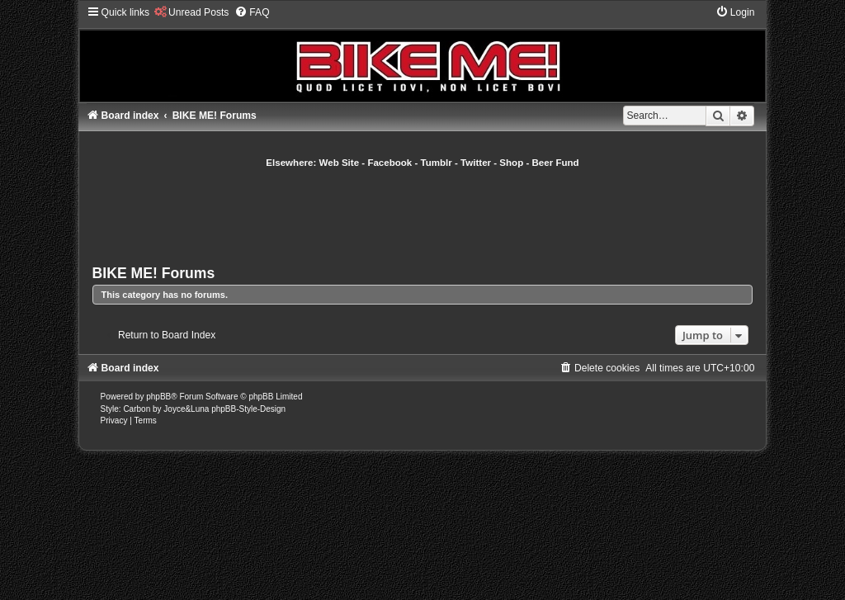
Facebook (389, 163)
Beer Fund (555, 163)
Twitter (475, 163)
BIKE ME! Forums (153, 273)
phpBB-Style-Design (248, 408)
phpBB (158, 396)
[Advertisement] (422, 214)
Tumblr (436, 163)
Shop (511, 163)
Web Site (339, 163)
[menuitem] (191, 12)
